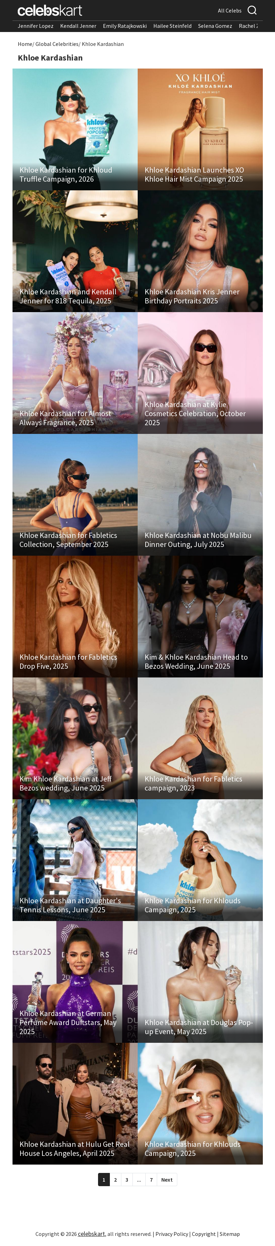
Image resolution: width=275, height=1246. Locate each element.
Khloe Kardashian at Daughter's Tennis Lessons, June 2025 (70, 905)
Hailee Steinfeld (172, 25)
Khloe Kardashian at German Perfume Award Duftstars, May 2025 (67, 1022)
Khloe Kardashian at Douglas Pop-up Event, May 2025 (199, 1027)
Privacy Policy (171, 1233)
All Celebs (230, 10)
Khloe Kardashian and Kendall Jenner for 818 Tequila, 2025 (67, 296)
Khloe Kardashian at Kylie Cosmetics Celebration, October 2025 (195, 413)
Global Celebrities (57, 43)
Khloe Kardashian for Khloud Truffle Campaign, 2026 (65, 174)
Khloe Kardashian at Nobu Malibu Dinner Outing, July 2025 (198, 540)
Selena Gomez (215, 25)
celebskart (91, 1234)
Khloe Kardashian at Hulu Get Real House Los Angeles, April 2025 (74, 1149)
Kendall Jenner (78, 25)
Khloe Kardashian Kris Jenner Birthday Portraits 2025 (192, 296)
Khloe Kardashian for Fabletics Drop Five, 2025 (68, 661)
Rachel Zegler (255, 25)
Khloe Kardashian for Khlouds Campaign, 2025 (193, 905)
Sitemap (230, 1233)
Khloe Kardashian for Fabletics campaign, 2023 (193, 783)
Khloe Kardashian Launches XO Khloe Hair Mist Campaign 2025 (194, 174)
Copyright (204, 1233)
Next (167, 1179)
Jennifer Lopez (36, 25)
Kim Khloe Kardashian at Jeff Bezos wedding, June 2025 (65, 783)
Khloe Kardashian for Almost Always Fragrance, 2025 (65, 418)
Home (25, 43)
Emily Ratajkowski (125, 25)
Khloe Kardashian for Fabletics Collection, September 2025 (68, 540)
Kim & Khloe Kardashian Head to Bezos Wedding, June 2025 (196, 661)
